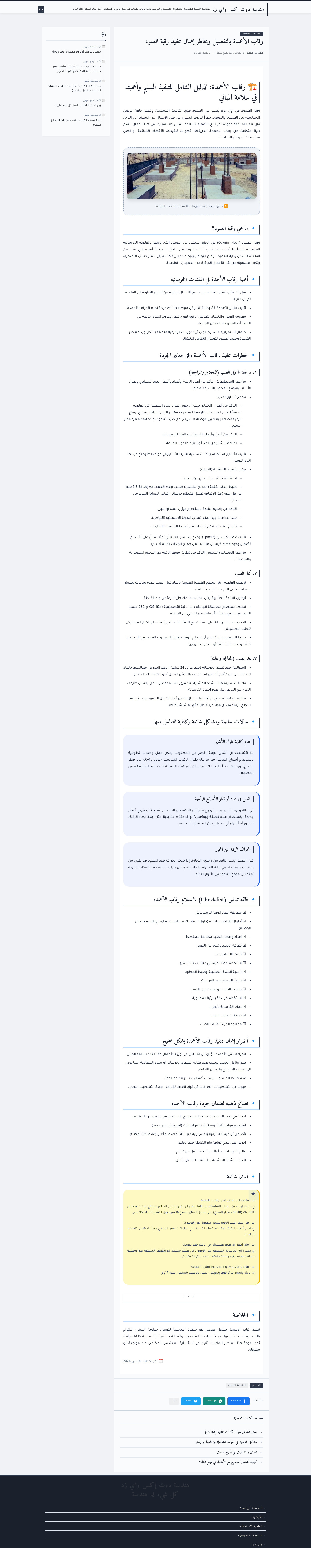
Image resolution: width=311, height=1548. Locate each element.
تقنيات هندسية (130, 9)
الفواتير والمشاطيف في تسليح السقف (236, 1452)
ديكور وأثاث (145, 9)
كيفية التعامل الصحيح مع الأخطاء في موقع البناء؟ (228, 1462)
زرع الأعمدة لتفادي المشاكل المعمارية (78, 105)
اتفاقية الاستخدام (251, 1526)
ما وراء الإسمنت (112, 9)
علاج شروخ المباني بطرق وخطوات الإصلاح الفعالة (76, 122)
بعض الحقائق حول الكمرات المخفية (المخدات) (231, 1432)
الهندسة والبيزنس (162, 9)
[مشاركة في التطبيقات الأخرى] (174, 1401)
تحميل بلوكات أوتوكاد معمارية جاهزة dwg (76, 52)
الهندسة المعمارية (183, 9)
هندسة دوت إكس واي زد (238, 9)
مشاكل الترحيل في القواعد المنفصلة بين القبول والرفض (226, 1442)
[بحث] (41, 9)
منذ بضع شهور (90, 46)
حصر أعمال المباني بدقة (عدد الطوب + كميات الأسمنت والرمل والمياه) (74, 88)
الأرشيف (256, 1517)
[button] (238, 1401)
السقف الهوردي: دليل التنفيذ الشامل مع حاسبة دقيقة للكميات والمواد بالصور (77, 69)
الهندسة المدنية (202, 9)
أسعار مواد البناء (82, 9)
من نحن (257, 1544)
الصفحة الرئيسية (251, 1507)
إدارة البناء (97, 9)
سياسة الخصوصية (250, 1535)
